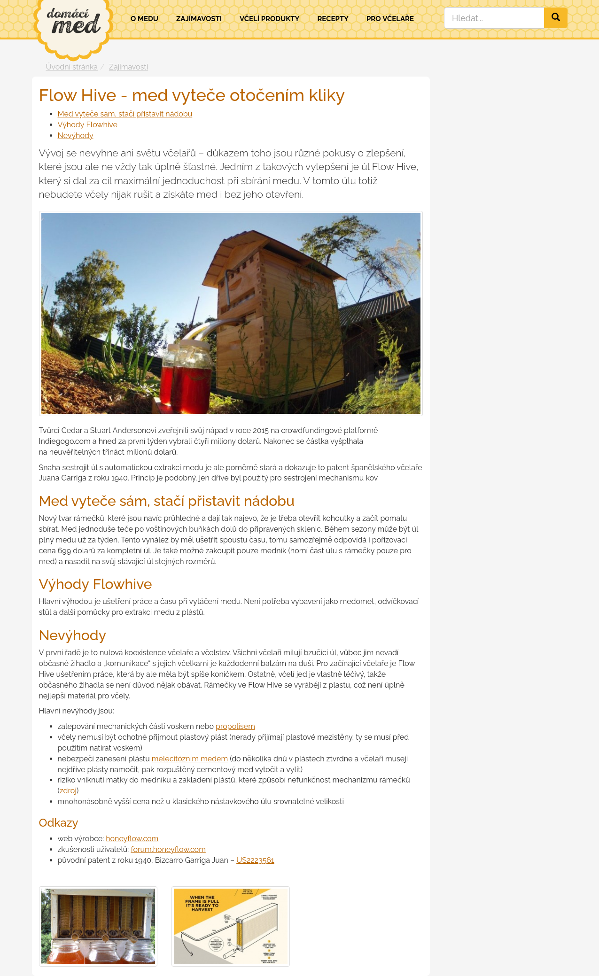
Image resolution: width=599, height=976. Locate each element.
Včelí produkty (270, 19)
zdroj (68, 790)
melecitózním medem (190, 758)
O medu (144, 19)
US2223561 (255, 860)
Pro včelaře (390, 19)
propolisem (235, 726)
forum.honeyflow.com (168, 849)
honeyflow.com (132, 838)
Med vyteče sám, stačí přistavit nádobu (125, 113)
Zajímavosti (199, 19)
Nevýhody (75, 135)
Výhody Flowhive (87, 124)
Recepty (333, 19)
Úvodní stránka (72, 66)
